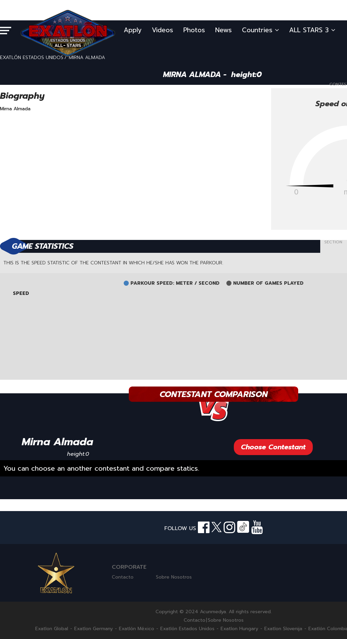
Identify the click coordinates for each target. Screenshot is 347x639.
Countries (260, 30)
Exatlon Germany (93, 628)
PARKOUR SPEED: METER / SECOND (175, 283)
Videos (162, 30)
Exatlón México (136, 628)
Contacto (123, 577)
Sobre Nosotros (174, 577)
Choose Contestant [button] (273, 447)
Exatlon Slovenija (283, 628)
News (223, 30)
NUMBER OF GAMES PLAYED (268, 283)
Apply (133, 30)
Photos (194, 30)
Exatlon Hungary (239, 628)
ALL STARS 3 (312, 30)
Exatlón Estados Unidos (187, 628)
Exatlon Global (51, 628)
